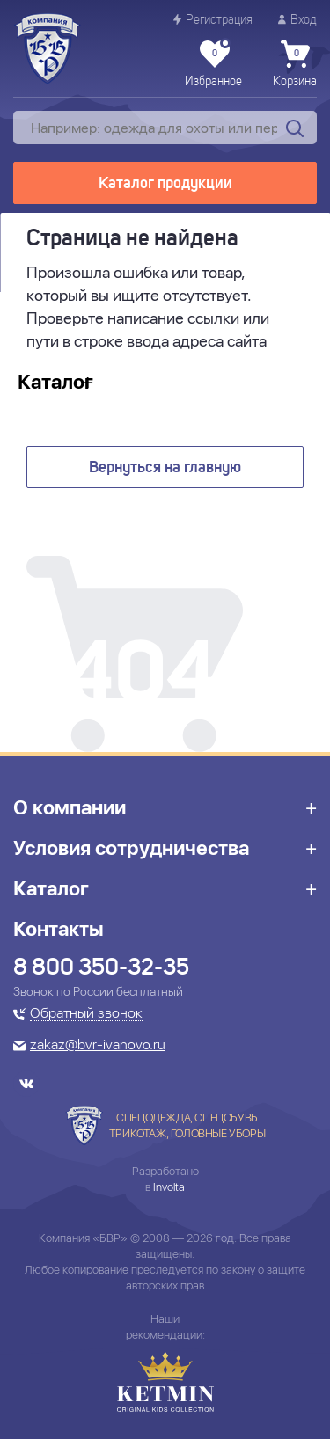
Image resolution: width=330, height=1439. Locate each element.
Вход (297, 19)
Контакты (58, 928)
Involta (169, 1187)
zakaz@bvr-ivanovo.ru (97, 1046)
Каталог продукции (165, 184)
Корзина (295, 64)
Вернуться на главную (165, 468)
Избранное (213, 64)
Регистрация (213, 19)
